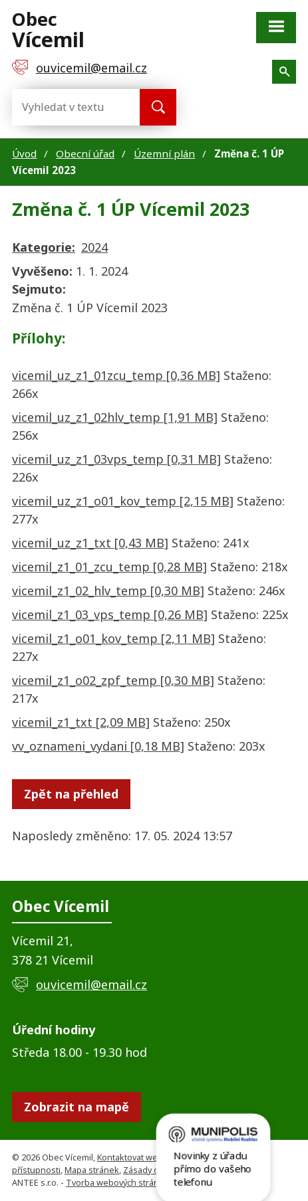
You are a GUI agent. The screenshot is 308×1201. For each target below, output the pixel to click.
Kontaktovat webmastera (146, 1157)
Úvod (24, 153)
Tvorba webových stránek (117, 1182)
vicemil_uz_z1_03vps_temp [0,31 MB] (116, 459)
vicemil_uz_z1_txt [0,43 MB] (90, 543)
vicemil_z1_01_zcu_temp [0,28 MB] (109, 567)
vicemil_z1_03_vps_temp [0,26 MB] (110, 614)
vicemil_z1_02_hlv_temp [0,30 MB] (108, 591)
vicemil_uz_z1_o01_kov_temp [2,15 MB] (122, 501)
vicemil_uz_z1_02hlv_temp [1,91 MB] (115, 417)
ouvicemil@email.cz (91, 984)
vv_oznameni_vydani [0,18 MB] (98, 746)
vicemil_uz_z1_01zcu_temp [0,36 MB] (116, 375)
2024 (94, 247)
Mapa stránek (92, 1170)
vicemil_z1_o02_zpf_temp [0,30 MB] (113, 680)
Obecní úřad (85, 153)
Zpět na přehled (71, 794)
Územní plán (164, 153)
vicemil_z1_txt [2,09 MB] (81, 722)
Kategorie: (43, 247)
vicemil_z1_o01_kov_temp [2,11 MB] (113, 638)
